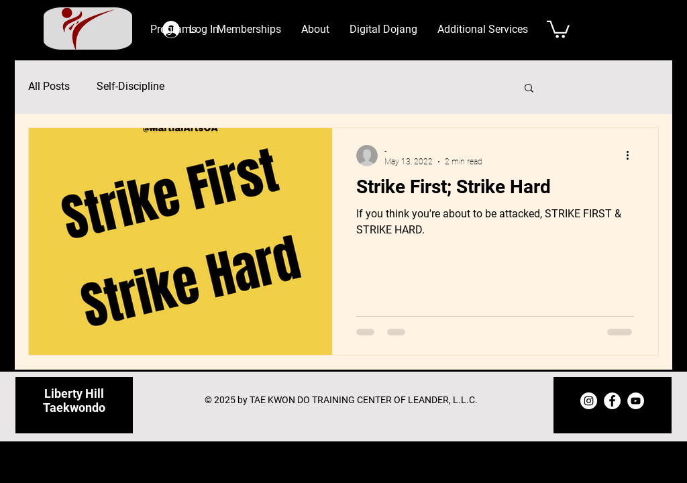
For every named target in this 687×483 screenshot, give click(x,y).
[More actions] (632, 156)
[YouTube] (635, 400)
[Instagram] (588, 400)
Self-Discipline (130, 86)
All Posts (49, 86)
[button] (315, 29)
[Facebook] (612, 400)
